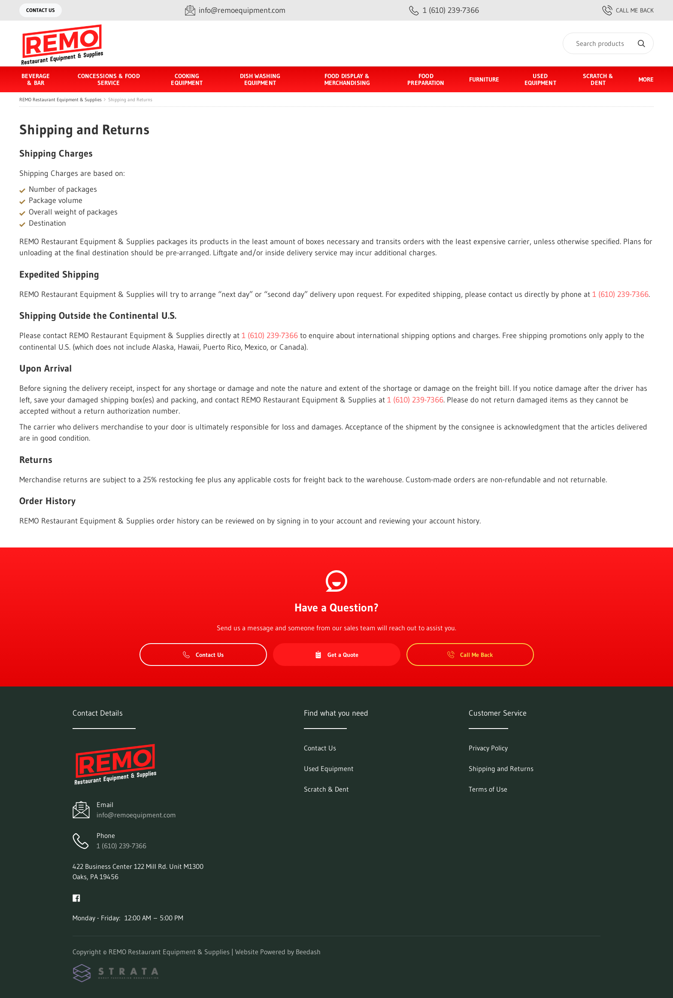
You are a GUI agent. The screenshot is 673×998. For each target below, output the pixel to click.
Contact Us (40, 10)
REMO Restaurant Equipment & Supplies (60, 100)
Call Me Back (628, 10)
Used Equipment (540, 79)
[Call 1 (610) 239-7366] (444, 10)
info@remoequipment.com (136, 814)
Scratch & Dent (598, 79)
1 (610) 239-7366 (620, 294)
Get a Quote (336, 655)
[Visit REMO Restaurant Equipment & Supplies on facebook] (76, 897)
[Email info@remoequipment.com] (235, 10)
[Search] (608, 43)
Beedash (308, 951)
